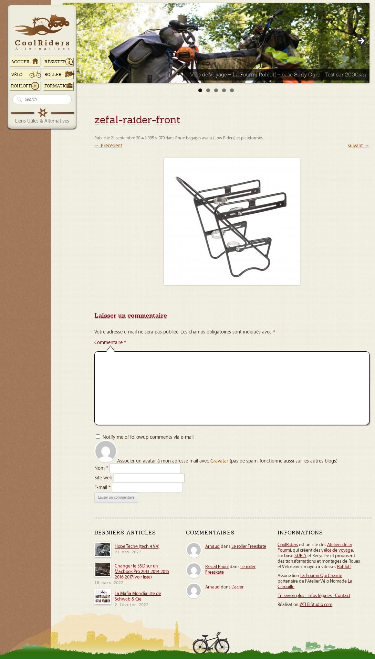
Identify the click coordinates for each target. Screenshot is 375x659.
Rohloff (21, 86)
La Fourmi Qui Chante (321, 575)
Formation (57, 86)
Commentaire (110, 342)
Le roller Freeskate (248, 546)
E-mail (102, 487)
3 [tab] (216, 90)
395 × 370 (156, 138)
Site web (103, 477)
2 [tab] (208, 90)
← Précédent (108, 145)
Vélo (17, 74)
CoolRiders (288, 544)
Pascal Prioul (217, 566)
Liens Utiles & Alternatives (42, 121)
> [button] (361, 41)
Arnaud (212, 546)
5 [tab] (232, 90)
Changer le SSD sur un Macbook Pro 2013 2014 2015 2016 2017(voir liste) (142, 572)
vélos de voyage (337, 550)
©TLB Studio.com (316, 604)
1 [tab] (200, 90)
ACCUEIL (21, 62)
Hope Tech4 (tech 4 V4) (137, 546)
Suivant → (358, 145)
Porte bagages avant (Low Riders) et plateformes (219, 138)
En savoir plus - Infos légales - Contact (314, 595)
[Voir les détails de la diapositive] (216, 43)
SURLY (300, 555)
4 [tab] (224, 90)
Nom (101, 468)
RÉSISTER (55, 62)
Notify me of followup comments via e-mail (148, 437)
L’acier (237, 587)
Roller (53, 74)
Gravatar (219, 461)
